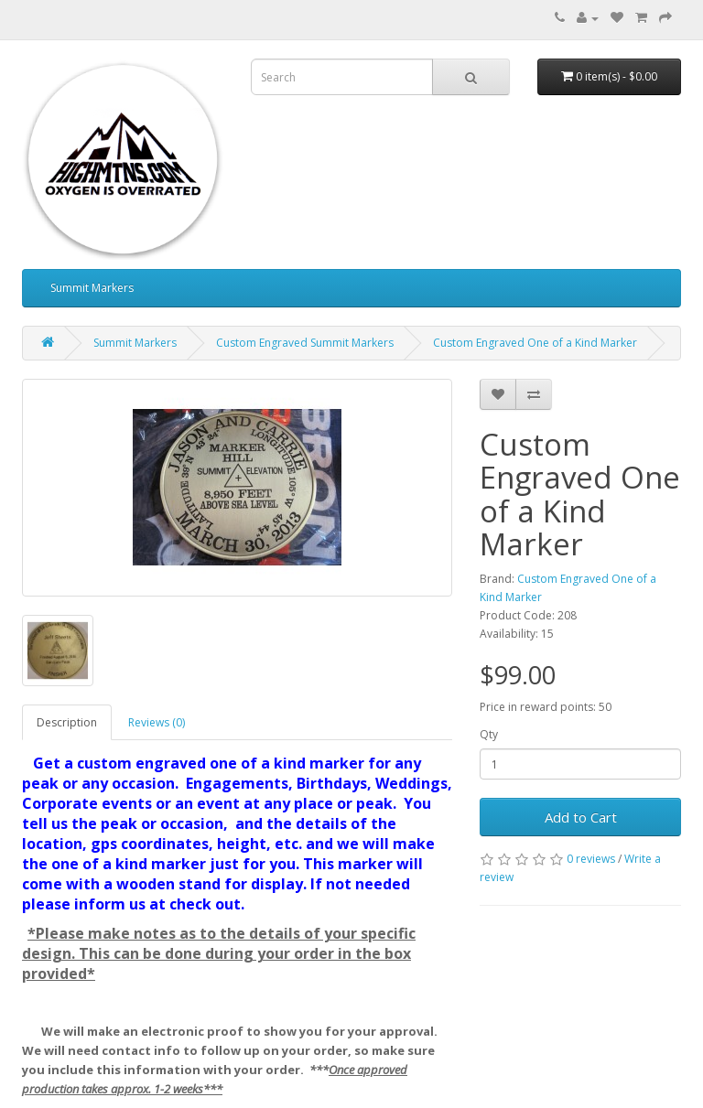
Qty (489, 734)
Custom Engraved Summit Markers (305, 342)
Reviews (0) (156, 722)
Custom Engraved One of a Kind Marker (535, 342)
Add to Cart (581, 817)
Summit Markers (92, 288)
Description (67, 722)
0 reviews (591, 858)
